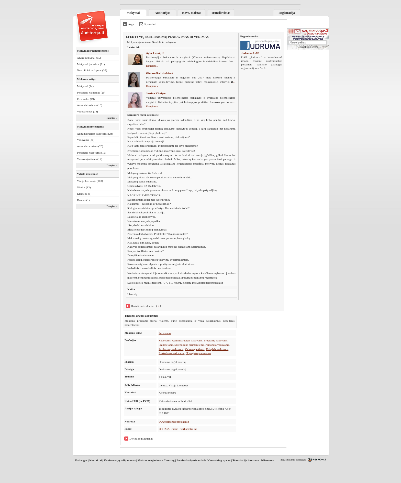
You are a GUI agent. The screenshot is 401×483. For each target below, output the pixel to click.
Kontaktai (95, 460)
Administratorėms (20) (90, 146)
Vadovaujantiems (195, 349)
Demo (314, 46)
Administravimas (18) (89, 105)
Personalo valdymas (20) (91, 92)
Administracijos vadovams (187, 340)
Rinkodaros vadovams (171, 353)
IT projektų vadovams (198, 353)
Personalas (165, 333)
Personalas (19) (86, 98)
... (266, 68)
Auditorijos (162, 13)
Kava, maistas (191, 13)
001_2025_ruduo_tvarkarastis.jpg (178, 428)
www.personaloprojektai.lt (174, 421)
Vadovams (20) (85, 139)
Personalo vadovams (217, 344)
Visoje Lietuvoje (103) (90, 180)
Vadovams (165, 340)
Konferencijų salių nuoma (120, 460)
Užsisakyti (303, 46)
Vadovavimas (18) (87, 111)
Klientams (267, 460)
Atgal (131, 24)
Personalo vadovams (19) (91, 152)
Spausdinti (150, 24)
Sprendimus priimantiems (189, 344)
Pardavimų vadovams (171, 349)
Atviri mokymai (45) (89, 57)
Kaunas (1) (83, 200)
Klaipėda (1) (84, 193)
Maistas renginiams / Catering (156, 460)
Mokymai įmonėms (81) (91, 64)
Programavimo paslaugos (293, 459)
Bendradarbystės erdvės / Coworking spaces (203, 460)
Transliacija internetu (245, 460)
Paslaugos (81, 460)
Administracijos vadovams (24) (95, 133)
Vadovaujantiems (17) (89, 158)
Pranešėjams (166, 344)
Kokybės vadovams (217, 349)
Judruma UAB (250, 52)
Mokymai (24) (85, 86)
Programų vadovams (215, 340)
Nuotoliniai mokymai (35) (92, 70)
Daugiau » (111, 118)
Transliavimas (220, 13)
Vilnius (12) (84, 187)
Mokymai (133, 13)
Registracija (287, 13)
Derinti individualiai (142, 305)
